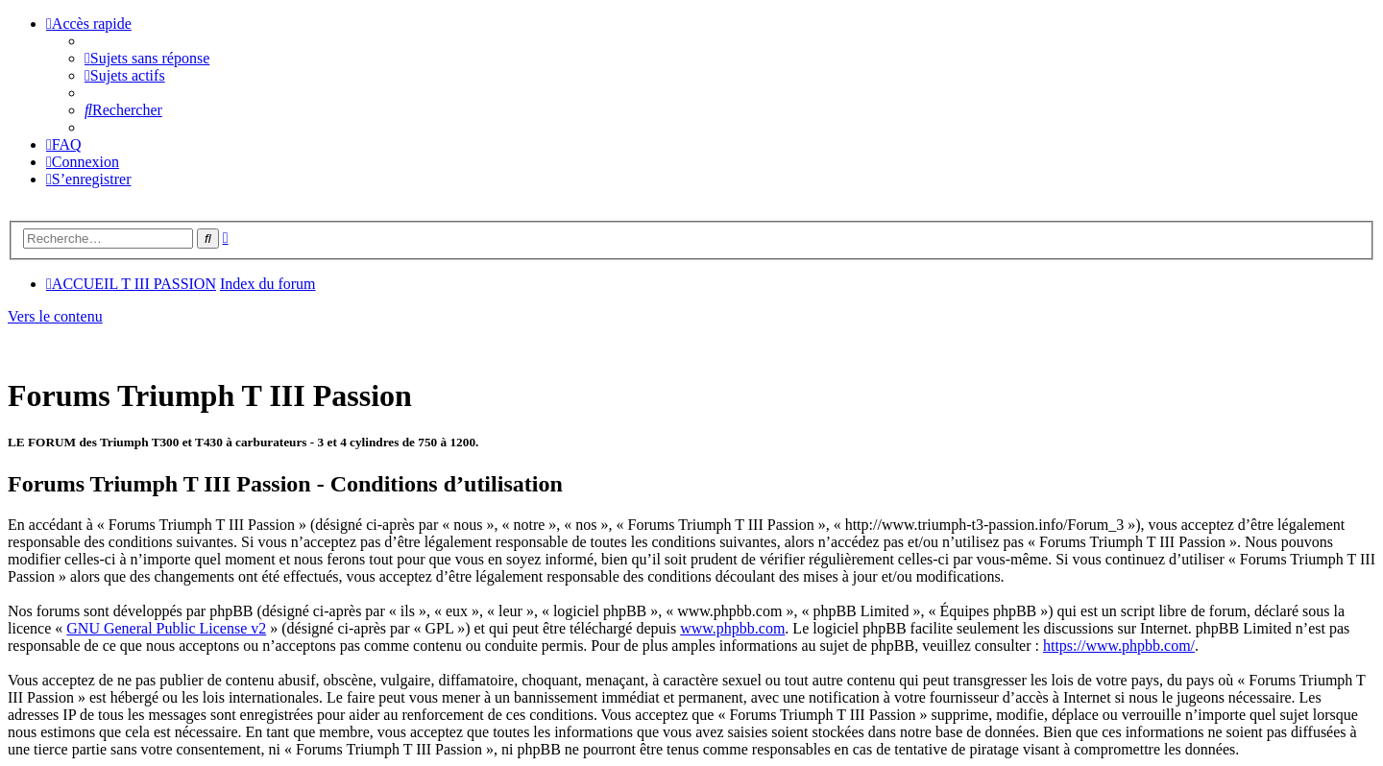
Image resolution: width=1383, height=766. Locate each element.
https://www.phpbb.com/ (1119, 645)
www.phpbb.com (732, 628)
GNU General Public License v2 (166, 628)
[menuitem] (147, 58)
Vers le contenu (55, 316)
